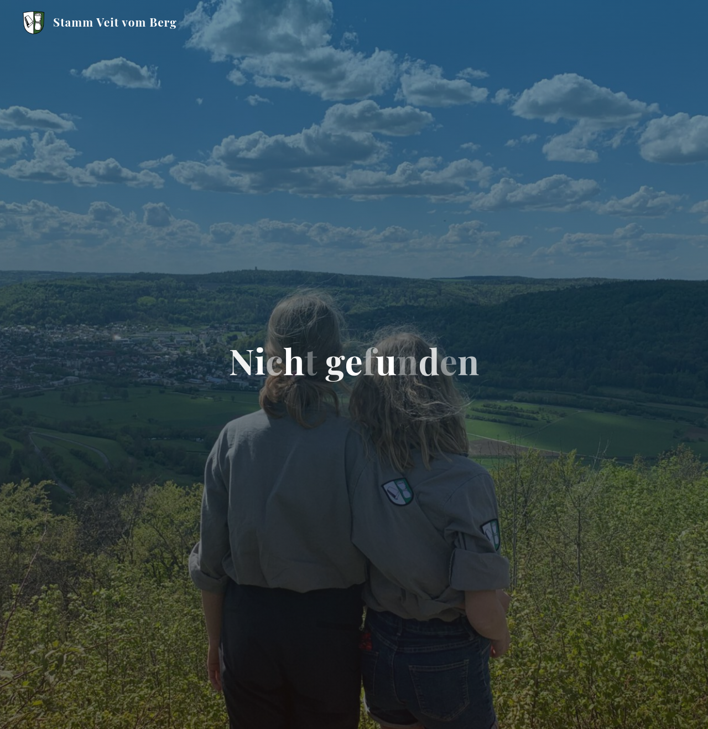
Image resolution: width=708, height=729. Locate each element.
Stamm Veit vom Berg (115, 21)
